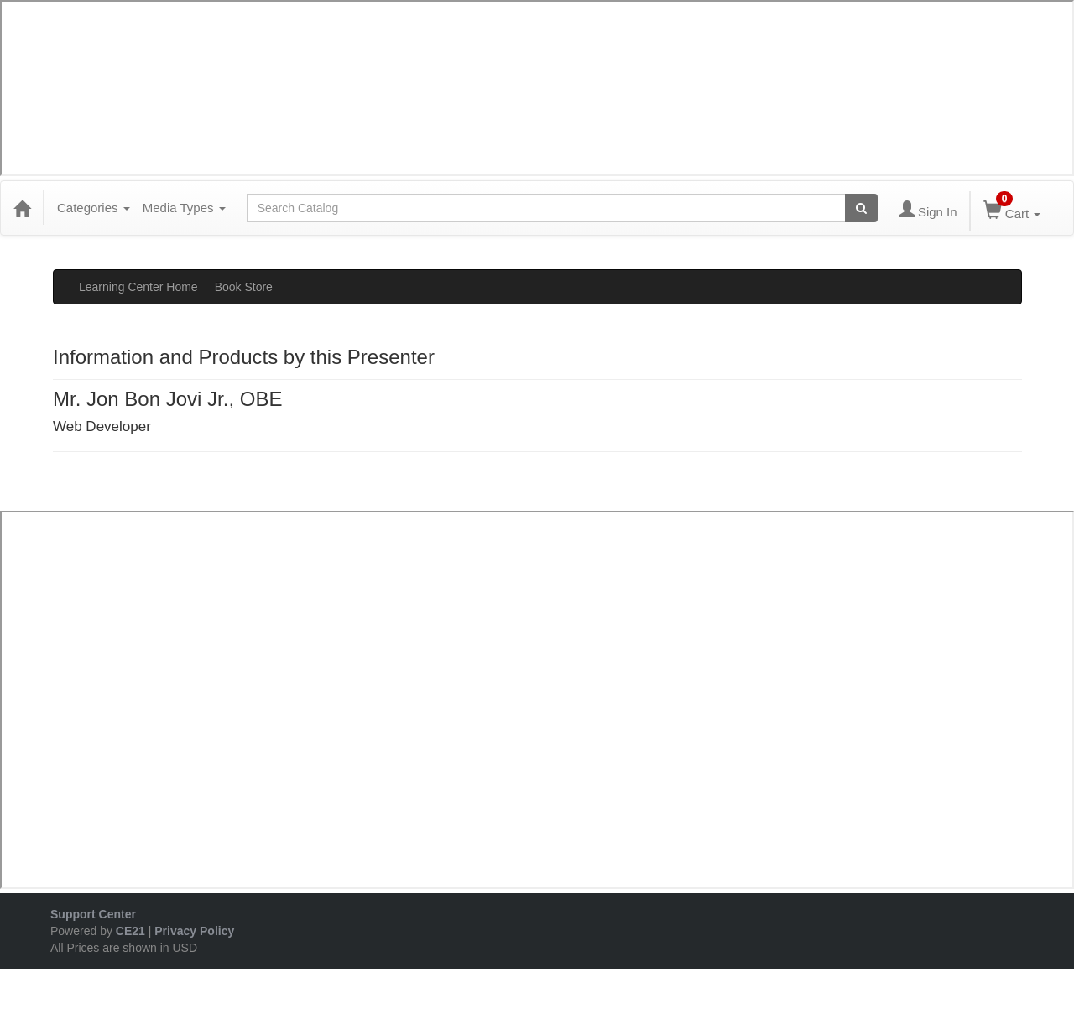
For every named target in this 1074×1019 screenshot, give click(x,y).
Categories (93, 207)
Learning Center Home (138, 287)
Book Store (244, 287)
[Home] (22, 208)
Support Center (93, 914)
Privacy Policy (194, 931)
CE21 (130, 931)
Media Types (184, 207)
